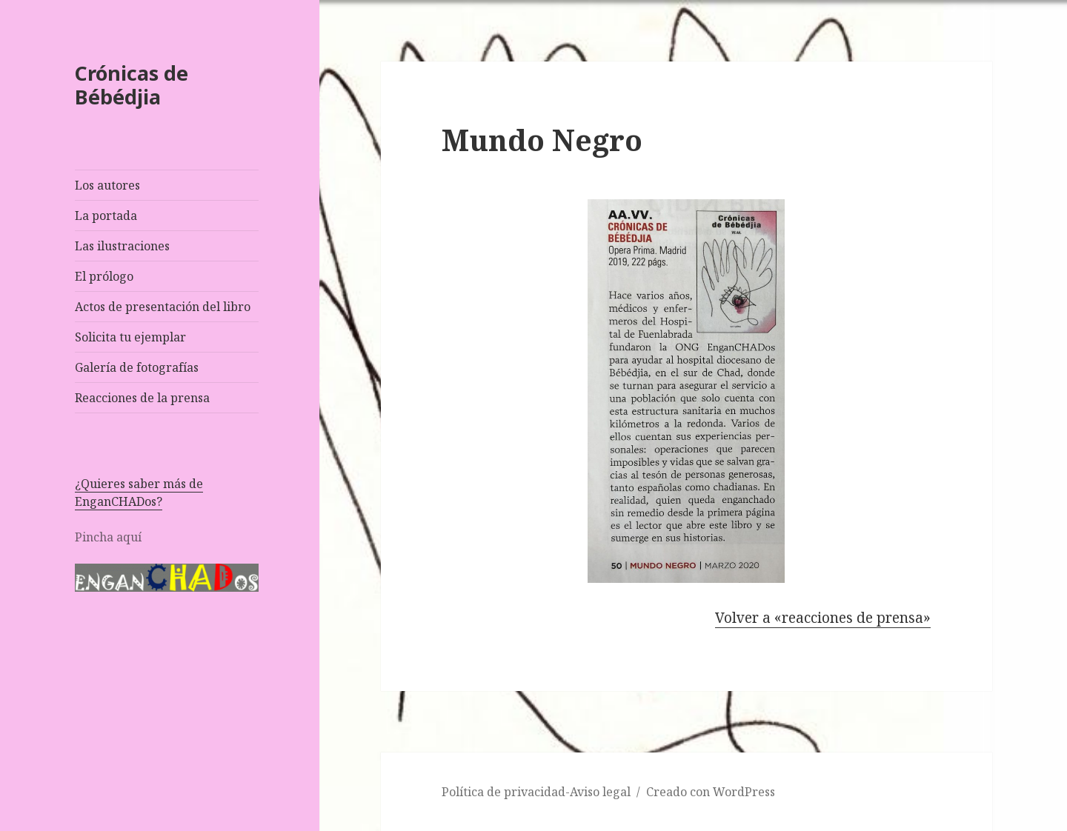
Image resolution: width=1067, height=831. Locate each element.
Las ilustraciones (122, 246)
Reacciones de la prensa (142, 398)
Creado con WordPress (710, 792)
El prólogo (104, 276)
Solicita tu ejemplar (130, 337)
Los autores (107, 185)
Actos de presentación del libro (162, 306)
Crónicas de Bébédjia (131, 84)
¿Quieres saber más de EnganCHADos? (139, 492)
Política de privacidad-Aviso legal (536, 792)
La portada (106, 215)
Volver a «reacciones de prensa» (823, 617)
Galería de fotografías (137, 367)
